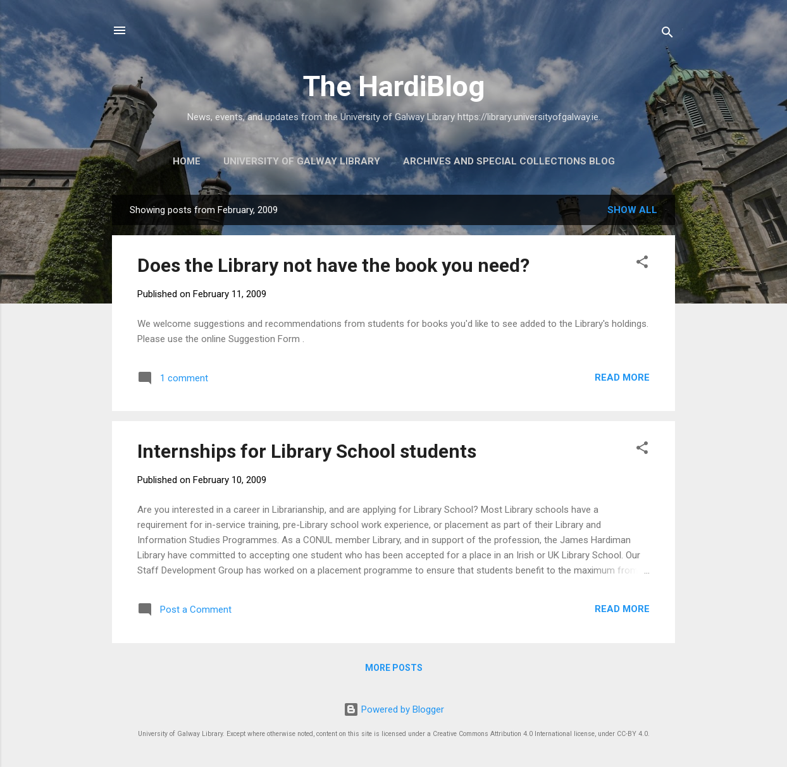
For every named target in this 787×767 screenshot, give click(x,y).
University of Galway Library (301, 161)
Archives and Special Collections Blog (509, 161)
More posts (394, 668)
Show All (632, 210)
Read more (622, 377)
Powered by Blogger (394, 709)
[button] (642, 264)
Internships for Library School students (306, 451)
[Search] (667, 34)
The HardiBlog (394, 86)
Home (187, 161)
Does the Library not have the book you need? (333, 265)
